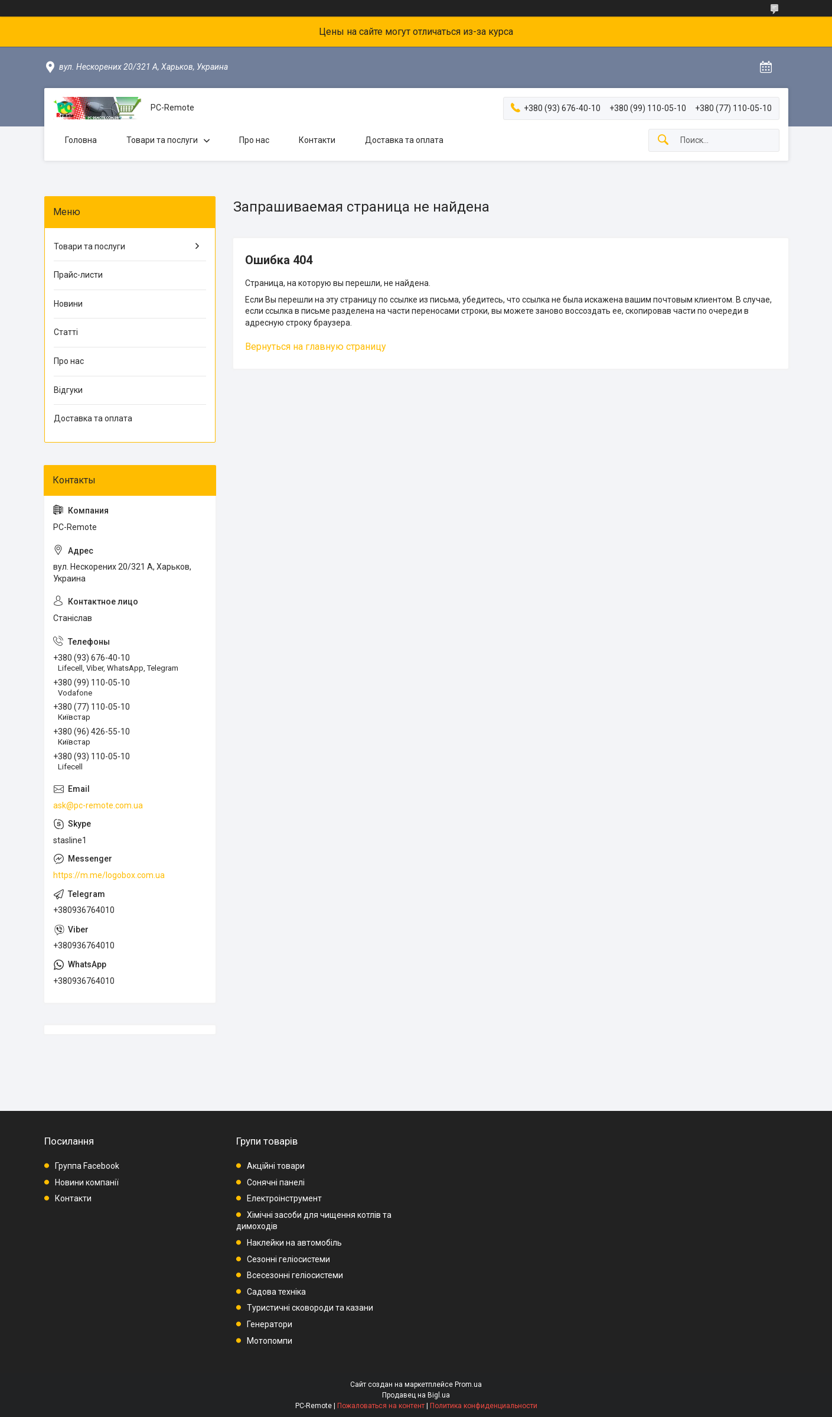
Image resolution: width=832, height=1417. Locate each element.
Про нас (254, 140)
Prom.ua (468, 1384)
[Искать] (663, 140)
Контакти (317, 140)
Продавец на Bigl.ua (416, 1395)
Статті (66, 332)
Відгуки (68, 390)
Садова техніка (276, 1291)
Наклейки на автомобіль (294, 1242)
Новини (68, 303)
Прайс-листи (78, 275)
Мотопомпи (269, 1341)
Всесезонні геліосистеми (295, 1275)
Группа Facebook (87, 1166)
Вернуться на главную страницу (315, 346)
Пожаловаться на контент (381, 1406)
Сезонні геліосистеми (288, 1259)
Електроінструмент (284, 1198)
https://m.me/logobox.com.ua (109, 875)
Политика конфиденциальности (483, 1406)
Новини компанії (87, 1182)
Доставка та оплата (404, 140)
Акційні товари (276, 1166)
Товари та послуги (162, 140)
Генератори (269, 1324)
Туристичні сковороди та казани (310, 1307)
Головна (81, 140)
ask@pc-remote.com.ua (98, 805)
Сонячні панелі (276, 1182)
